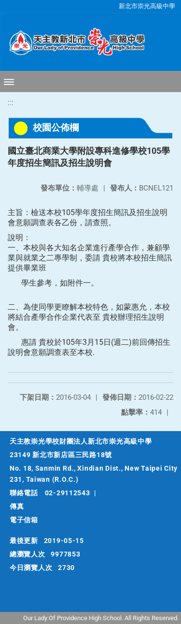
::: (11, 102)
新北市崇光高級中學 (147, 6)
